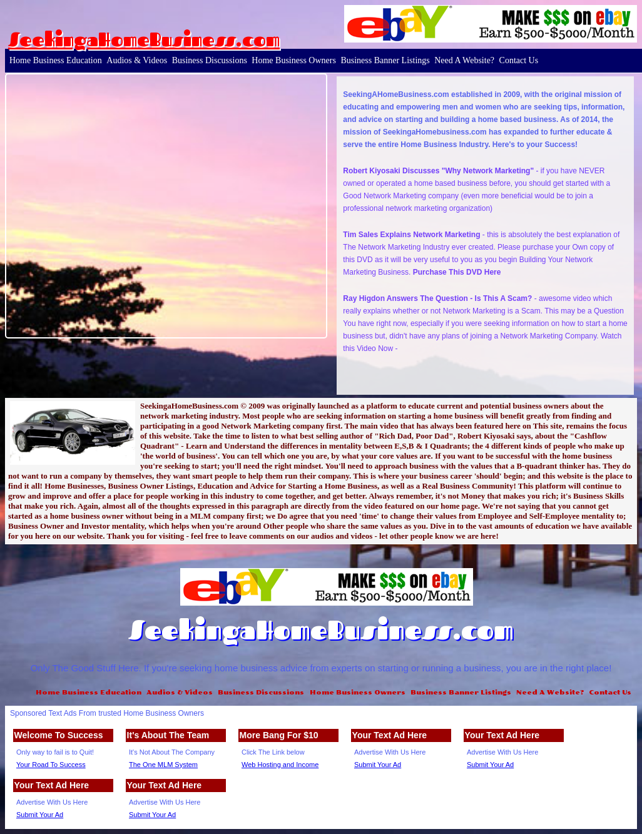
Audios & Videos (136, 60)
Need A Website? (464, 60)
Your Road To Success (51, 764)
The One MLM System (163, 764)
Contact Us (519, 60)
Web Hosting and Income (280, 764)
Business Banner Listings (384, 60)
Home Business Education (55, 60)
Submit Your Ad (377, 764)
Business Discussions (209, 60)
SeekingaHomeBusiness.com (144, 39)
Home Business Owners (294, 60)
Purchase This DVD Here (457, 272)
